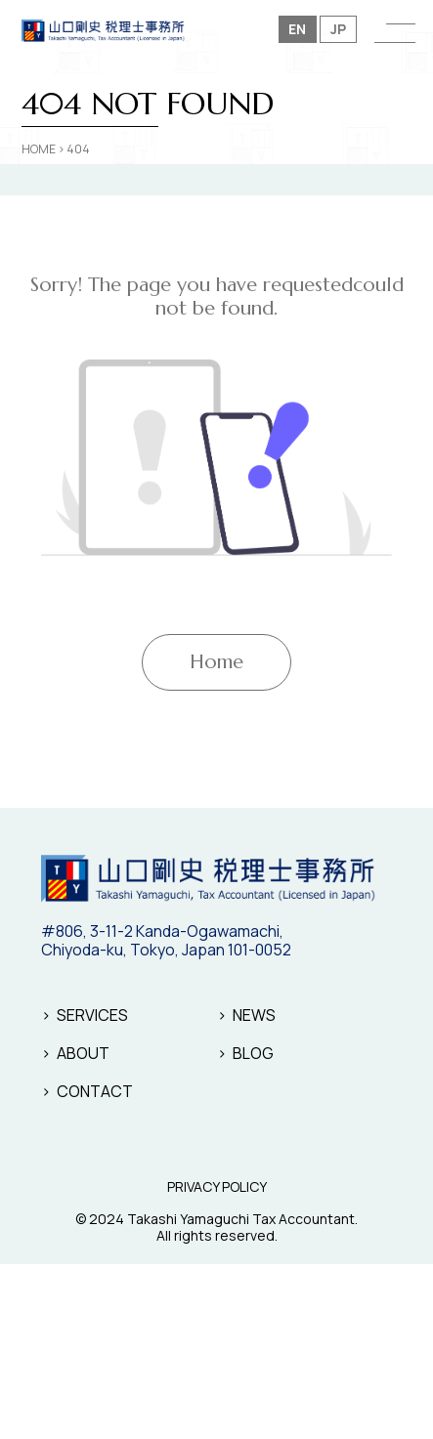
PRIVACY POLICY (217, 1187)
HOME (39, 149)
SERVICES (92, 1015)
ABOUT (83, 1053)
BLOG (253, 1053)
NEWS (254, 1015)
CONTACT (95, 1091)
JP (338, 29)
